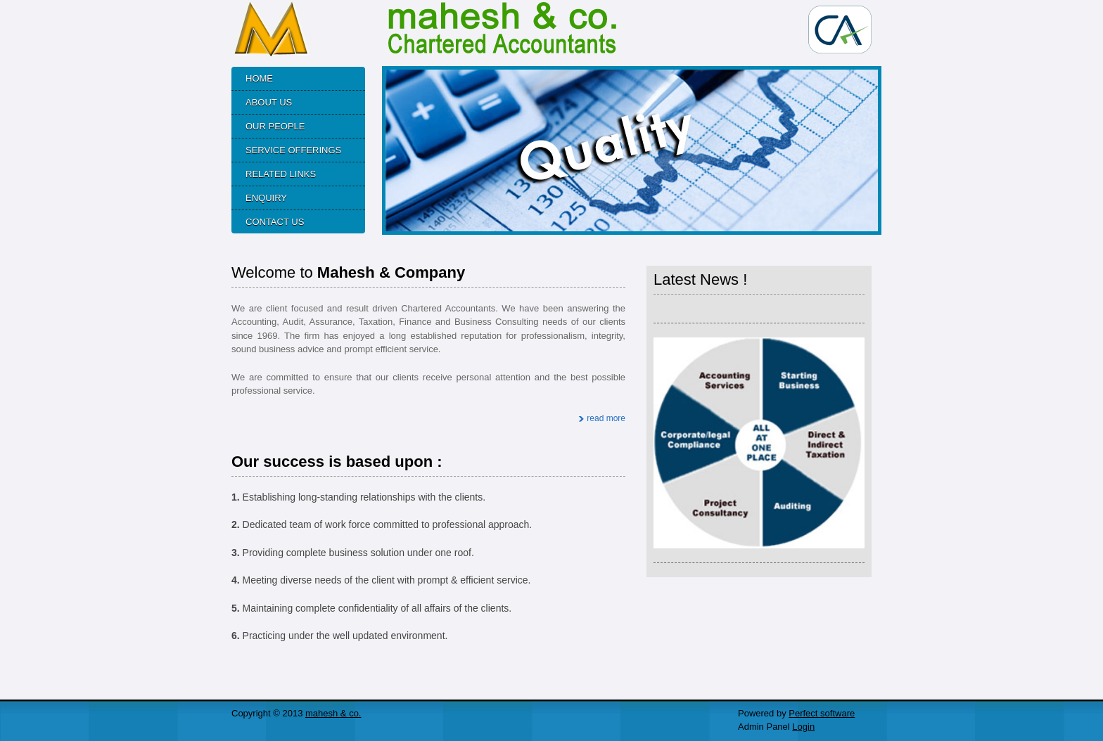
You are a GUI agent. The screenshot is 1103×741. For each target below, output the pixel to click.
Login (803, 726)
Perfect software (822, 713)
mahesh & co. (333, 713)
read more (606, 418)
